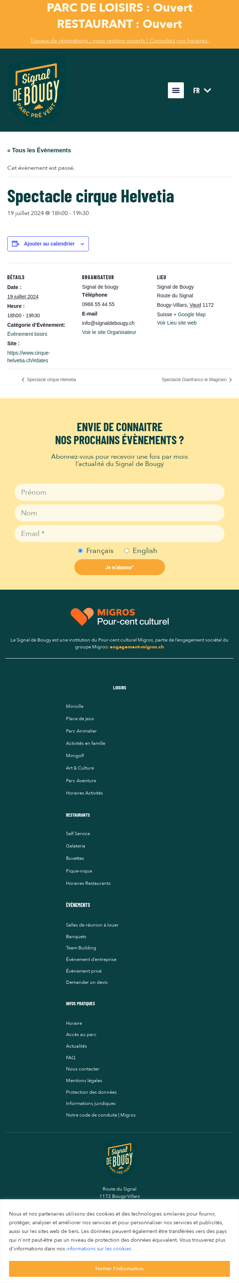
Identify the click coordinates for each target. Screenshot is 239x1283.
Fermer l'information (119, 1268)
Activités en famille (85, 743)
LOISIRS (119, 687)
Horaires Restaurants (88, 883)
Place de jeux (80, 718)
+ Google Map (190, 314)
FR (202, 90)
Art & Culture (80, 768)
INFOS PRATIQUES (80, 1003)
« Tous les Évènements (39, 150)
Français (100, 551)
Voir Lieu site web (177, 323)
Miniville (74, 706)
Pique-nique (79, 871)
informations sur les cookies (98, 1249)
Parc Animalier (81, 731)
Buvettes (75, 858)
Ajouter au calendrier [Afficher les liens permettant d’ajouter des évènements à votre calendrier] (49, 244)
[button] (176, 90)
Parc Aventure (81, 780)
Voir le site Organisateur (109, 332)
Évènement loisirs (27, 334)
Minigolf (75, 755)
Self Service (78, 833)
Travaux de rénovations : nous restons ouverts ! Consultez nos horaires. (119, 40)
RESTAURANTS (78, 815)
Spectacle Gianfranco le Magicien (195, 379)
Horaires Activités (84, 793)
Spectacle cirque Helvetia (51, 379)
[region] (119, 1241)
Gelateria (75, 846)
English (145, 551)
